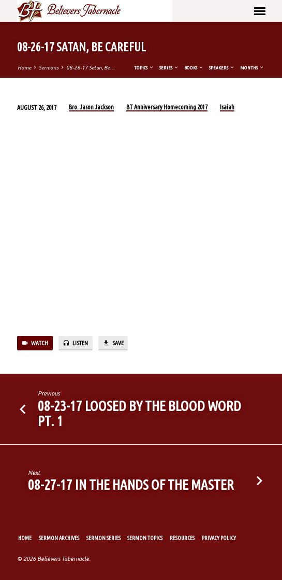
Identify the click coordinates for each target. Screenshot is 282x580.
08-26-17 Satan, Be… (90, 67)
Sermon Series (103, 538)
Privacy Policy (219, 538)
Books (194, 67)
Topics (144, 67)
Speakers (222, 67)
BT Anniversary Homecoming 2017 (166, 107)
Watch (34, 343)
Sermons (48, 67)
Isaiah (227, 107)
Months (252, 67)
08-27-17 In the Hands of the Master (131, 484)
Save (112, 343)
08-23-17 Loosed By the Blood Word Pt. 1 (139, 413)
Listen (75, 343)
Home (24, 67)
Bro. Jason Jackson (91, 107)
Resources (182, 538)
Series (169, 67)
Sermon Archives (59, 538)
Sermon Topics (144, 538)
